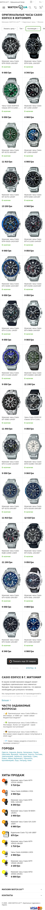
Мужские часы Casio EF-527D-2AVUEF (10, 507)
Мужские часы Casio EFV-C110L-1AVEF (10, 329)
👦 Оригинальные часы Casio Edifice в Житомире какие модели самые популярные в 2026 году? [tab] (22, 734)
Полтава (38, 754)
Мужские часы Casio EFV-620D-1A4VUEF (32, 285)
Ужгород (23, 760)
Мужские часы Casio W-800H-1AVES (23, 812)
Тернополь (28, 758)
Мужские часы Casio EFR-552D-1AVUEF (10, 62)
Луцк (17, 760)
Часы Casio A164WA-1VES (22, 852)
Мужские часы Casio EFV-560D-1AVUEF (32, 329)
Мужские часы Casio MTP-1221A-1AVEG (22, 781)
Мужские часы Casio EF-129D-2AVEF (32, 151)
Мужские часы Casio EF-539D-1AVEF (10, 418)
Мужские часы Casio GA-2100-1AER (23, 823)
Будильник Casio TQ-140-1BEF (23, 832)
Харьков (12, 752)
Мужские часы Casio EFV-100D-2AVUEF (32, 641)
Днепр (19, 752)
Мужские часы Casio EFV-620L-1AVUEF (32, 552)
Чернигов (23, 754)
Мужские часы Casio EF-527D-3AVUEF (10, 151)
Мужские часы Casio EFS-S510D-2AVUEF (32, 507)
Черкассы (18, 756)
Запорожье (27, 752)
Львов (35, 752)
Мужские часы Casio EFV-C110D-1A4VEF (32, 240)
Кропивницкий (8, 760)
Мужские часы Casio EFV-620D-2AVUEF (10, 596)
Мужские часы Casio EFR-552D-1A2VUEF (10, 240)
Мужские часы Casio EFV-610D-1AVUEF (10, 641)
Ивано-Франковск (15, 758)
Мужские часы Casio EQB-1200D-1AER (10, 552)
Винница (14, 754)
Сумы (35, 756)
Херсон (31, 754)
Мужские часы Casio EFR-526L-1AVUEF (32, 62)
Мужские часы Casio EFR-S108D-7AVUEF (33, 463)
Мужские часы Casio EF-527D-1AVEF (10, 196)
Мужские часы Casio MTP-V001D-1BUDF (22, 842)
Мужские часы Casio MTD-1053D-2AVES (22, 873)
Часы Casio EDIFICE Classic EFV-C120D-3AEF (10, 107)
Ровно (4, 758)
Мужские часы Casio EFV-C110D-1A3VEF (10, 463)
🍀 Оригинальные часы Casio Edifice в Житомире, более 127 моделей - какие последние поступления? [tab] (20, 725)
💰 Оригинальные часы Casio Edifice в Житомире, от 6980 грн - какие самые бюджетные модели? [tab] (20, 715)
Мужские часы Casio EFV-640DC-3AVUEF (32, 374)
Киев (29, 760)
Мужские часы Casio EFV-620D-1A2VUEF (10, 285)
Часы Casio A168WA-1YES (22, 791)
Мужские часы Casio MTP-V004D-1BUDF (22, 862)
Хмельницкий (7, 756)
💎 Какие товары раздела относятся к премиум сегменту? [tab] (20, 742)
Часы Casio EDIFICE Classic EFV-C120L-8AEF (32, 418)
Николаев (6, 754)
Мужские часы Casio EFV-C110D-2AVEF (10, 374)
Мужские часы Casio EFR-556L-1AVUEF (32, 596)
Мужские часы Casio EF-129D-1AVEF (32, 107)
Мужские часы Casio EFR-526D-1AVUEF (32, 196)
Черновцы (27, 756)
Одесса (5, 752)
